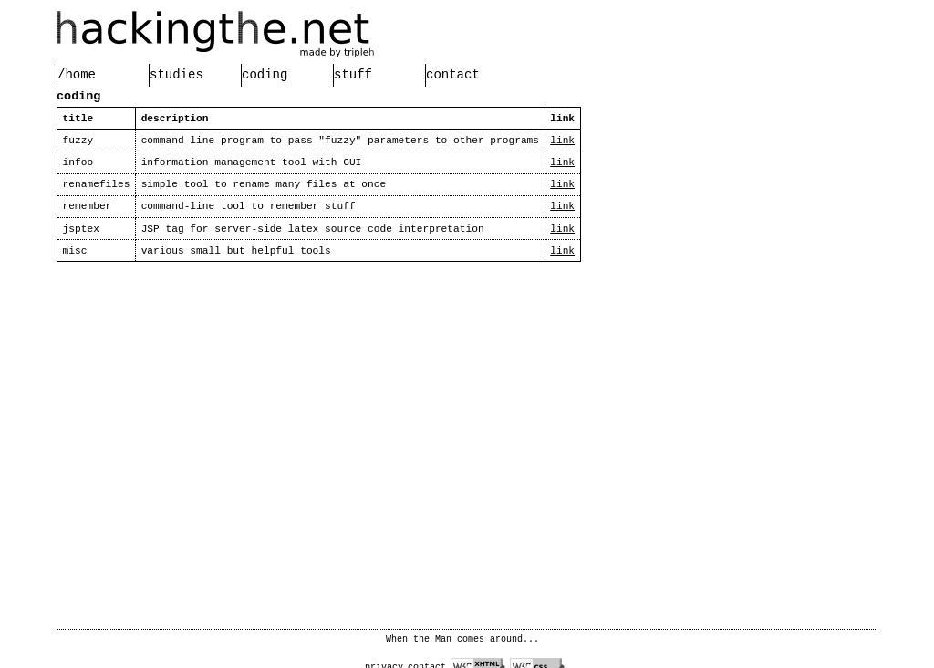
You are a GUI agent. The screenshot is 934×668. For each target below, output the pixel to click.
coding (264, 75)
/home (76, 75)
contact (453, 75)
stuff (353, 75)
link (562, 140)
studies (176, 75)
